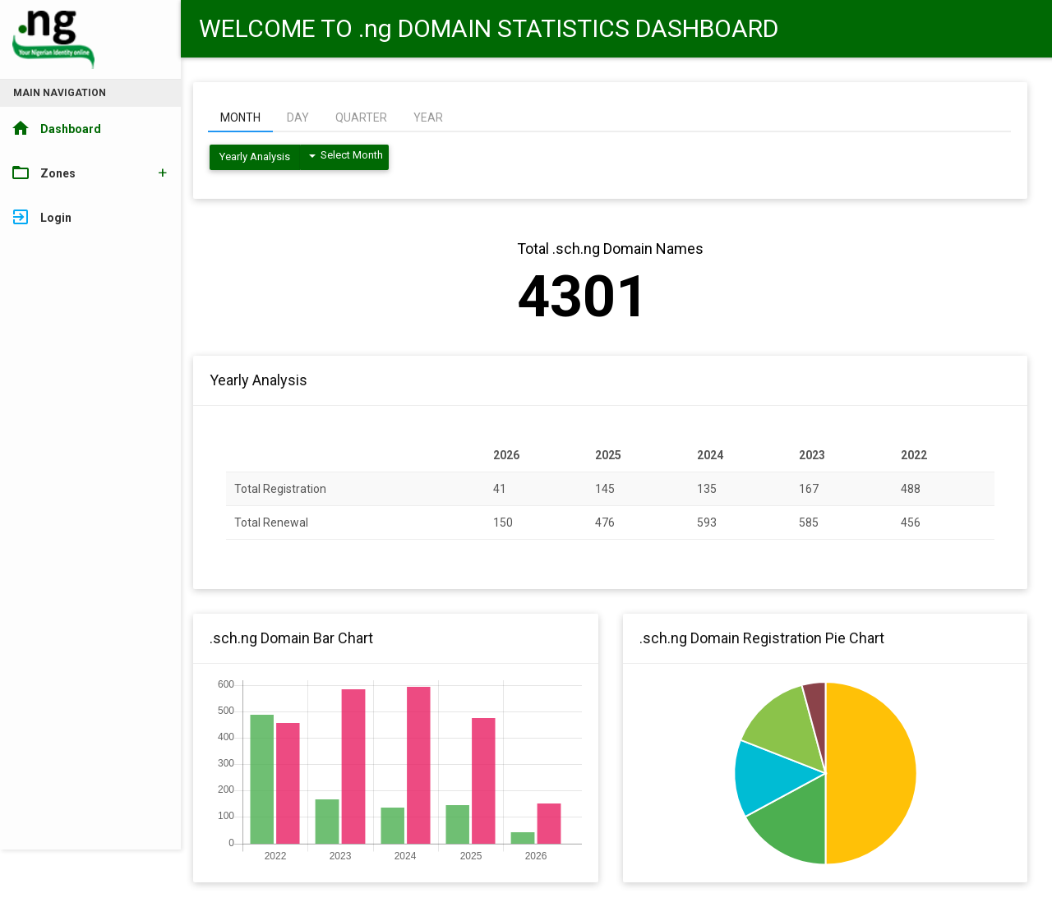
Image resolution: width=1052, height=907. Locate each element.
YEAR (428, 117)
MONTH (240, 117)
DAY (298, 117)
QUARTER (361, 117)
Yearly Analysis (254, 156)
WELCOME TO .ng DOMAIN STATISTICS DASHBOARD (488, 28)
